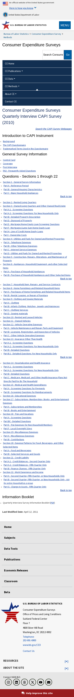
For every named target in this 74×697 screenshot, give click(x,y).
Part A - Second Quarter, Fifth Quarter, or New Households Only (34, 475)
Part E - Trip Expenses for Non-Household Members (28, 424)
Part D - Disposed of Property (18, 220)
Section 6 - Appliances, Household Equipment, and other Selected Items (35, 266)
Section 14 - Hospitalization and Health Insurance (26, 362)
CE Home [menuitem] (9, 63)
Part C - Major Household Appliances (21, 193)
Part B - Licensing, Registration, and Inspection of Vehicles (32, 331)
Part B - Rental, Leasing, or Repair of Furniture (26, 295)
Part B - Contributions (14, 439)
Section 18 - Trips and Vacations (18, 413)
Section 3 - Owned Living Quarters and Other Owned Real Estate (34, 205)
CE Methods (11, 86)
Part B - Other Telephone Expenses (20, 245)
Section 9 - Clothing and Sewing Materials (23, 298)
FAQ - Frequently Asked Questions (19, 170)
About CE (9, 94)
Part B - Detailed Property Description (22, 216)
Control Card (9, 159)
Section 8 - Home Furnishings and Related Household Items (31, 288)
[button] (66, 661)
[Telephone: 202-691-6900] (42, 638)
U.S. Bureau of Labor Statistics (28, 25)
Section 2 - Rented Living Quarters (19, 202)
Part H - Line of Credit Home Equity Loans (23, 231)
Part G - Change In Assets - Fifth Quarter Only (25, 486)
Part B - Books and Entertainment (20, 410)
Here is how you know (21, 8)
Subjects (9, 538)
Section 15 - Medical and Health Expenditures (25, 384)
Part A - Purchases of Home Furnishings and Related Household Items (37, 291)
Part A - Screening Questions (17, 417)
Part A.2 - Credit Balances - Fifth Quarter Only (25, 464)
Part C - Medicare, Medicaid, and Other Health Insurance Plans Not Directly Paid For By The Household (35, 379)
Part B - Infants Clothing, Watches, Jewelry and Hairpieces (32, 306)
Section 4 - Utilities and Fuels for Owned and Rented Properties (33, 238)
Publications (12, 559)
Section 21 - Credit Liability (16, 457)
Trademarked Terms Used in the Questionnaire (25, 148)
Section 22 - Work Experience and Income (23, 472)
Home (8, 527)
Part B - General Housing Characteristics (23, 189)
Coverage (8, 163)
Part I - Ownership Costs (15, 235)
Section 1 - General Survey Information (22, 182)
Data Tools (11, 548)
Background (9, 141)
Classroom (11, 581)
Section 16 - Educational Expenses (19, 395)
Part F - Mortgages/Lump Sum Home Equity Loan (27, 227)
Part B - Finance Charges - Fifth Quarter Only (25, 468)
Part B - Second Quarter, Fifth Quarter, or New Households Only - (37, 481)
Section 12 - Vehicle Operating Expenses (22, 324)
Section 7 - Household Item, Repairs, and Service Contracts (32, 284)
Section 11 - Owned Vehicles (17, 320)
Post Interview (10, 167)
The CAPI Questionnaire (14, 145)
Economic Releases (16, 570)
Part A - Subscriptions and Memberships (23, 406)
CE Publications (13, 71)
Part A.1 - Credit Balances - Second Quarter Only (27, 461)
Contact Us (29, 651)
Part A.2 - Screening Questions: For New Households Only (31, 213)
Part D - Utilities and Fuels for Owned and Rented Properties (33, 253)
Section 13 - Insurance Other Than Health (22, 339)
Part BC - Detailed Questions (17, 421)
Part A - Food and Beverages (17, 450)
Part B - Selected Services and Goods (22, 454)
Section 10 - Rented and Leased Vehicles (22, 317)
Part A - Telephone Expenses (17, 242)
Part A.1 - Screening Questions (18, 209)
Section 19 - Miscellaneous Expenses (20, 432)
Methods (8, 37)
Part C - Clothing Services (16, 309)
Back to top (66, 196)
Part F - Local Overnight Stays (18, 428)
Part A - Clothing (11, 302)
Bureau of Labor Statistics (16, 33)
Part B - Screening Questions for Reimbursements (28, 392)
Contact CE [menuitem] (11, 101)
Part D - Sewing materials (16, 313)
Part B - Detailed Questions (17, 349)
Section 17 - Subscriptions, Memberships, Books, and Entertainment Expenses (36, 401)
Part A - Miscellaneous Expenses (19, 435)
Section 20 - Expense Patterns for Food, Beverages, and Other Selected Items (33, 445)
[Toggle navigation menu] (65, 25)
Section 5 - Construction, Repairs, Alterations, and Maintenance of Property (35, 258)
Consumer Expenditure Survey (46, 33)
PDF (52, 502)
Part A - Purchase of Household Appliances (24, 271)
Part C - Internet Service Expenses (20, 249)
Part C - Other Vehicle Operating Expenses (24, 335)
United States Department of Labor (21, 14)
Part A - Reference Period (16, 185)
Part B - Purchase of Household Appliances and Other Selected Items (37, 275)
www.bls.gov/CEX (32, 644)
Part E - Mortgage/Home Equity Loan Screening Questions (32, 224)
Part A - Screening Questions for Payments (24, 388)
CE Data (9, 78)
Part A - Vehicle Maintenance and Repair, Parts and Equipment (33, 328)
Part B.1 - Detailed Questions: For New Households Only (30, 353)
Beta (7, 592)
